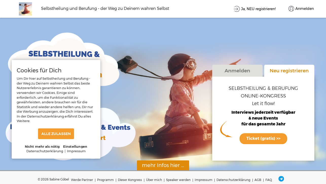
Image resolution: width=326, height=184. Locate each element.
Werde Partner (82, 180)
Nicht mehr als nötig (42, 146)
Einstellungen (75, 146)
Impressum (203, 180)
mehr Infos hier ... (163, 165)
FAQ (268, 180)
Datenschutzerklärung (233, 180)
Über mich (154, 180)
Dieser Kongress (130, 180)
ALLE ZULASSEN (56, 133)
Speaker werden (178, 180)
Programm (105, 180)
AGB (258, 180)
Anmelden (237, 71)
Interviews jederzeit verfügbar (263, 112)
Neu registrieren (289, 71)
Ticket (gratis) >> (263, 138)
